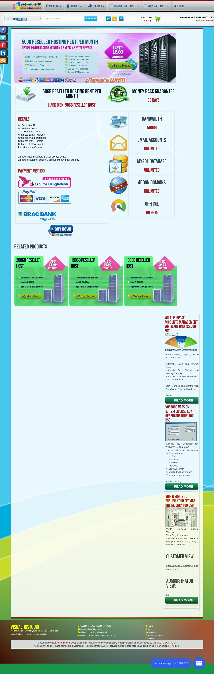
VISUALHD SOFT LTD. (164, 642)
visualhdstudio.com (61, 642)
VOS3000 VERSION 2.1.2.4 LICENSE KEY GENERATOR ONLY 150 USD (179, 413)
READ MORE (183, 400)
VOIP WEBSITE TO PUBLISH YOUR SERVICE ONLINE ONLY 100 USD (180, 500)
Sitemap (150, 638)
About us (150, 629)
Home (149, 626)
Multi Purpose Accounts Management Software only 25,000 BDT (181, 324)
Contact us (151, 632)
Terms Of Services (155, 635)
